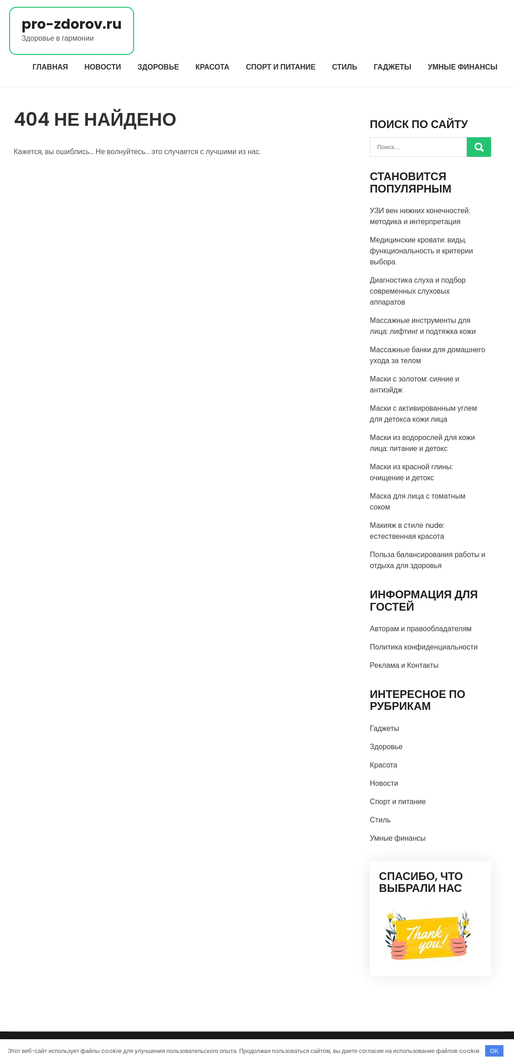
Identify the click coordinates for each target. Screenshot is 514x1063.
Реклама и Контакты (404, 665)
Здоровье (158, 67)
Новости (103, 67)
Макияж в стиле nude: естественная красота (407, 531)
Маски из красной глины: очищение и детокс (411, 472)
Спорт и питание (280, 67)
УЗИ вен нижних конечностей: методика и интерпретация (420, 216)
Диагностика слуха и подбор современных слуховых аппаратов (417, 291)
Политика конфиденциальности (424, 647)
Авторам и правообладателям (420, 628)
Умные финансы (463, 67)
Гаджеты (392, 67)
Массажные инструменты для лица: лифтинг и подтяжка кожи (423, 326)
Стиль (344, 67)
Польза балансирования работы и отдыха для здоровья (427, 560)
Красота (212, 67)
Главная (50, 67)
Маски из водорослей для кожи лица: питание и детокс (422, 443)
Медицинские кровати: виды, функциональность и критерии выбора (421, 251)
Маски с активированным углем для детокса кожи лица (423, 413)
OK (494, 1050)
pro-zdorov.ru (72, 24)
